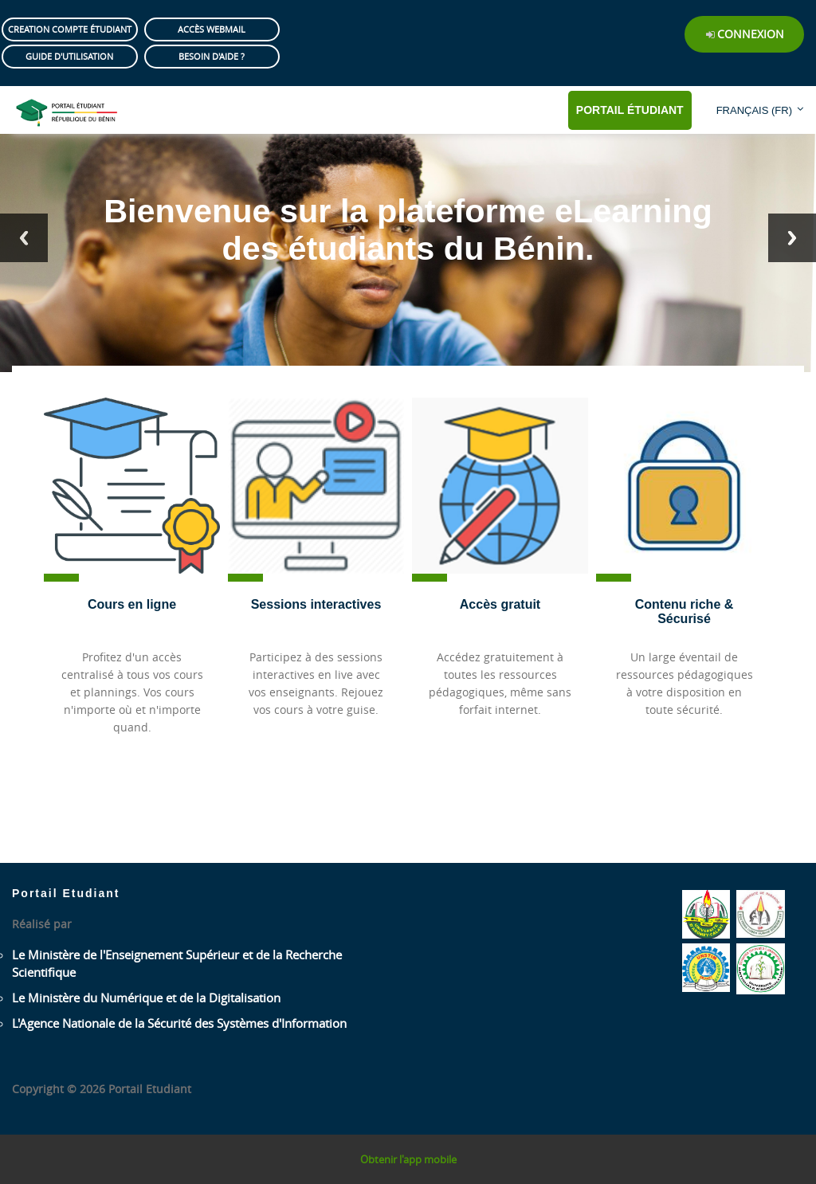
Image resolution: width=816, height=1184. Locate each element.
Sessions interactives (316, 604)
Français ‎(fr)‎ (754, 110)
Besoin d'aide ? (211, 56)
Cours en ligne (132, 604)
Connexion (750, 33)
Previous (24, 238)
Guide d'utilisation (69, 56)
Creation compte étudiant (69, 29)
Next (792, 238)
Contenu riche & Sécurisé (684, 611)
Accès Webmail (211, 29)
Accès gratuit (500, 604)
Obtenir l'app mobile (408, 1159)
